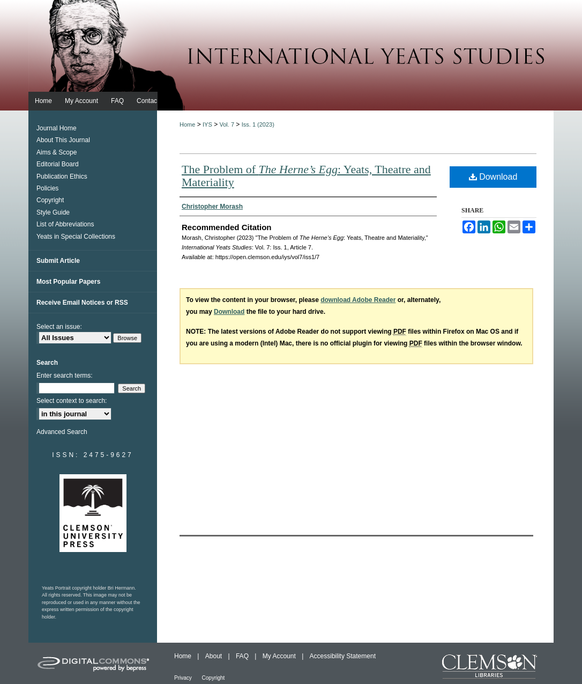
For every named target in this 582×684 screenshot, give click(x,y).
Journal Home (56, 128)
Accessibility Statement (343, 656)
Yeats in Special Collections (75, 236)
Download (493, 176)
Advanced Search (61, 432)
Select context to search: (71, 400)
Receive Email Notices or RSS (82, 302)
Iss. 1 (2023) (258, 124)
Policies (47, 188)
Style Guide (53, 212)
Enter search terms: (64, 375)
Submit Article (58, 260)
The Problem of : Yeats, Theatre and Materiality (306, 176)
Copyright (50, 200)
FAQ (243, 656)
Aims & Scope (56, 152)
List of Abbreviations (65, 224)
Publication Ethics (61, 176)
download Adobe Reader (358, 300)
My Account (280, 656)
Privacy (183, 678)
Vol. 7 (226, 124)
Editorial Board (57, 164)
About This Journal (63, 140)
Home (187, 124)
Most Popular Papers (68, 281)
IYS (207, 124)
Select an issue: (59, 326)
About (214, 656)
